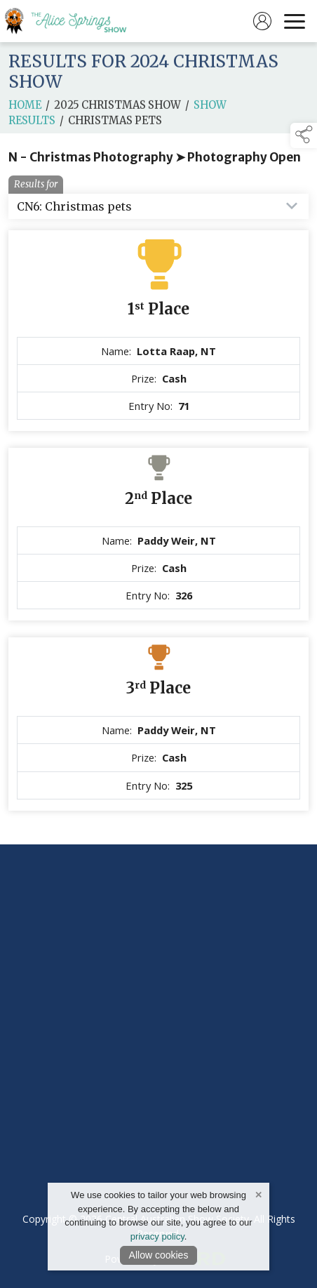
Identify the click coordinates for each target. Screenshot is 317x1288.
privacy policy (157, 1236)
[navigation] (294, 21)
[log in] (262, 21)
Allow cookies (159, 1255)
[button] (303, 135)
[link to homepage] (74, 21)
